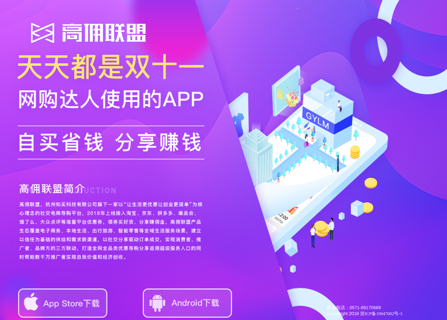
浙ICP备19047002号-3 (381, 313)
